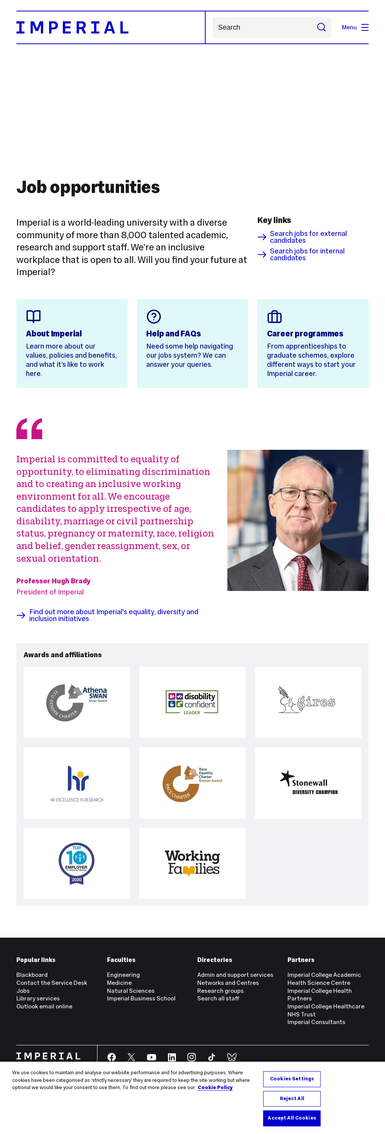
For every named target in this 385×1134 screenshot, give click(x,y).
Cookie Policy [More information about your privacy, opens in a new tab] (215, 1088)
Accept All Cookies (292, 1118)
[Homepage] (111, 28)
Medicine (119, 982)
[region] (192, 1098)
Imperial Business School (141, 998)
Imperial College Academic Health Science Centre (324, 978)
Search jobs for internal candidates (301, 255)
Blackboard (32, 974)
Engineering (123, 974)
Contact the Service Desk (51, 982)
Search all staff (218, 998)
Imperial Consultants (316, 1022)
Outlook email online (44, 1006)
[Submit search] (321, 27)
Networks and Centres (228, 982)
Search (212, 27)
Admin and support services (235, 974)
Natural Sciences (131, 990)
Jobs (23, 990)
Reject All (292, 1099)
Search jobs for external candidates (302, 237)
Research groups (220, 990)
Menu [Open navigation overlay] (355, 27)
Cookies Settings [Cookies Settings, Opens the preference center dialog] (292, 1079)
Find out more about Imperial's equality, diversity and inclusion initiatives (107, 615)
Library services (38, 998)
